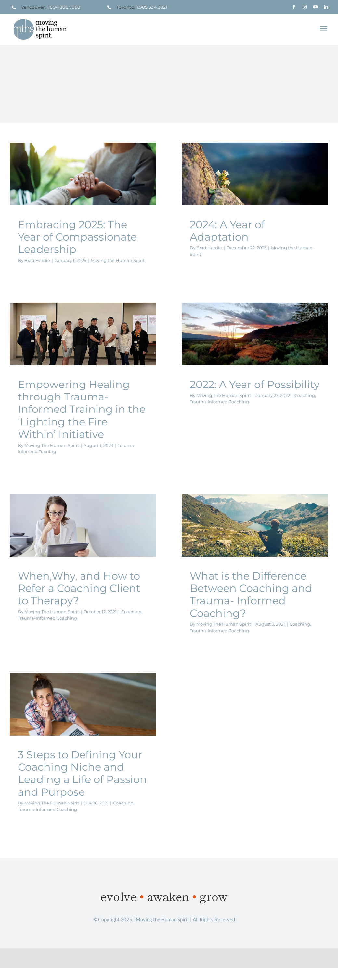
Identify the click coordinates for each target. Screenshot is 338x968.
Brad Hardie (37, 260)
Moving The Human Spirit (51, 445)
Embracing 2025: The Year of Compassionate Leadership (77, 237)
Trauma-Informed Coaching (219, 401)
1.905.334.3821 (151, 7)
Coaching (304, 395)
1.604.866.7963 (63, 7)
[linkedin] (326, 7)
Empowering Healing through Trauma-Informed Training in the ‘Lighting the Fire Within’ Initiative (82, 409)
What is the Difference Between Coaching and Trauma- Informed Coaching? (251, 594)
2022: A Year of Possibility (254, 384)
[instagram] (305, 7)
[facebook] (294, 7)
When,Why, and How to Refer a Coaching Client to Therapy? (79, 588)
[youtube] (315, 7)
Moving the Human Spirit (118, 260)
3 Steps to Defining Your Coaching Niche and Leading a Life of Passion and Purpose (82, 773)
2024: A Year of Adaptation (227, 230)
